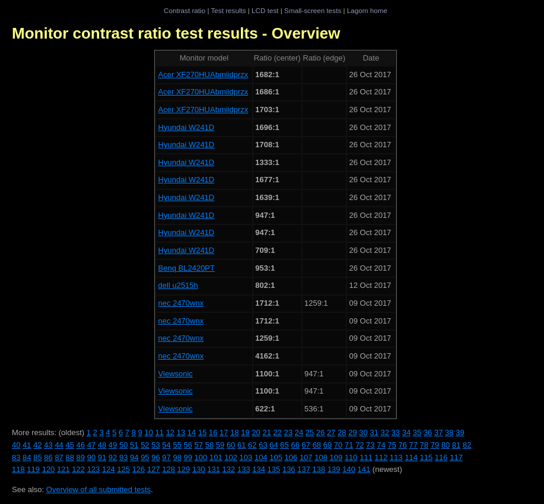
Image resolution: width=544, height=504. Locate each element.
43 (48, 444)
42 (37, 444)
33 (396, 432)
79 (435, 444)
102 (230, 457)
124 (108, 469)
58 (209, 444)
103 (246, 457)
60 (231, 444)
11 (159, 432)
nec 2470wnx (181, 303)
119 (33, 469)
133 (243, 469)
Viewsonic (175, 373)
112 (381, 457)
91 (102, 457)
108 (320, 457)
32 (385, 432)
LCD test (265, 10)
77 (413, 444)
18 (234, 432)
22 (277, 432)
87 (59, 457)
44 (59, 444)
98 (177, 457)
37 (438, 432)
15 (202, 432)
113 (396, 457)
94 (134, 457)
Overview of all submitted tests (98, 489)
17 (223, 432)
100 (201, 457)
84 (27, 457)
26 (320, 432)
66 (295, 444)
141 (364, 469)
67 (306, 444)
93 (123, 457)
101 (215, 457)
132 (229, 469)
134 (258, 469)
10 (148, 432)
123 (93, 469)
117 (456, 457)
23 (288, 432)
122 (78, 469)
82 (467, 444)
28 (342, 432)
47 (91, 444)
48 (102, 444)
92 (113, 457)
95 (145, 457)
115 (426, 457)
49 (113, 444)
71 (349, 444)
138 (319, 469)
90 (91, 457)
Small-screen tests (312, 10)
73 (370, 444)
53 (155, 444)
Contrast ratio (184, 10)
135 (274, 469)
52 (145, 444)
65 (284, 444)
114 (411, 457)
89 (81, 457)
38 (449, 432)
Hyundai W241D (186, 127)
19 (245, 432)
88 (69, 457)
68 (317, 444)
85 (37, 457)
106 (291, 457)
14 (191, 432)
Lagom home (367, 10)
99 (188, 457)
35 (417, 432)
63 (263, 444)
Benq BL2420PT (186, 268)
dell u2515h (178, 285)
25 (310, 432)
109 (336, 457)
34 (406, 432)
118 (18, 469)
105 (275, 457)
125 (123, 469)
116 (441, 457)
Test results (228, 10)
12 (170, 432)
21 (266, 432)
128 (168, 469)
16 (213, 432)
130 (198, 469)
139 (334, 469)
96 (155, 457)
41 (27, 444)
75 (391, 444)
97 (166, 457)
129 (183, 469)
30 (363, 432)
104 (261, 457)
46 (81, 444)
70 (338, 444)
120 (48, 469)
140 (348, 469)
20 (256, 432)
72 (359, 444)
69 (327, 444)
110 (351, 457)
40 (16, 444)
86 (48, 457)
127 (153, 469)
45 (69, 444)
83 (16, 457)
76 (402, 444)
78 (424, 444)
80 (445, 444)
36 (428, 432)
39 (460, 432)
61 (241, 444)
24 (299, 432)
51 (134, 444)
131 (213, 469)
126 (138, 469)
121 (63, 469)
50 (123, 444)
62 (252, 444)
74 (381, 444)
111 (366, 457)
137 (303, 469)
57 (199, 444)
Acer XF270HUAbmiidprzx (203, 74)
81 (456, 444)
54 (166, 444)
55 (177, 444)
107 (306, 457)
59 (220, 444)
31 (374, 432)
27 (331, 432)
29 (352, 432)
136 (288, 469)
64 (273, 444)
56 (188, 444)
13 (181, 432)
